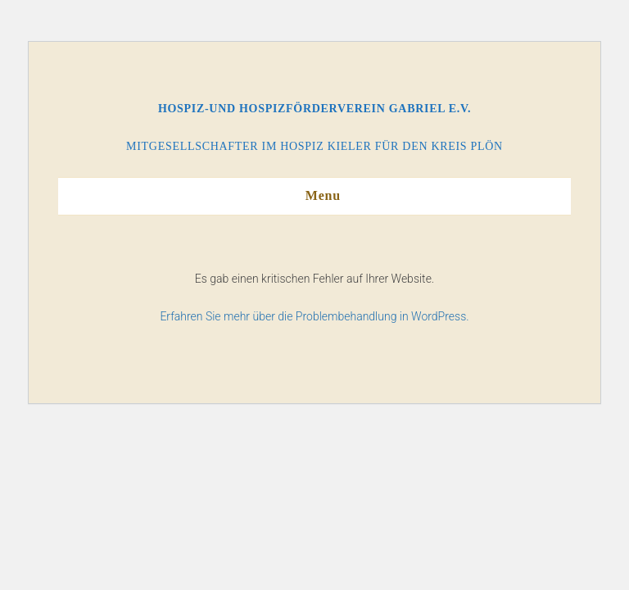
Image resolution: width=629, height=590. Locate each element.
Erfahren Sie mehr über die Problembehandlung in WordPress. (314, 316)
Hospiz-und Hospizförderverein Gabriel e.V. (314, 108)
